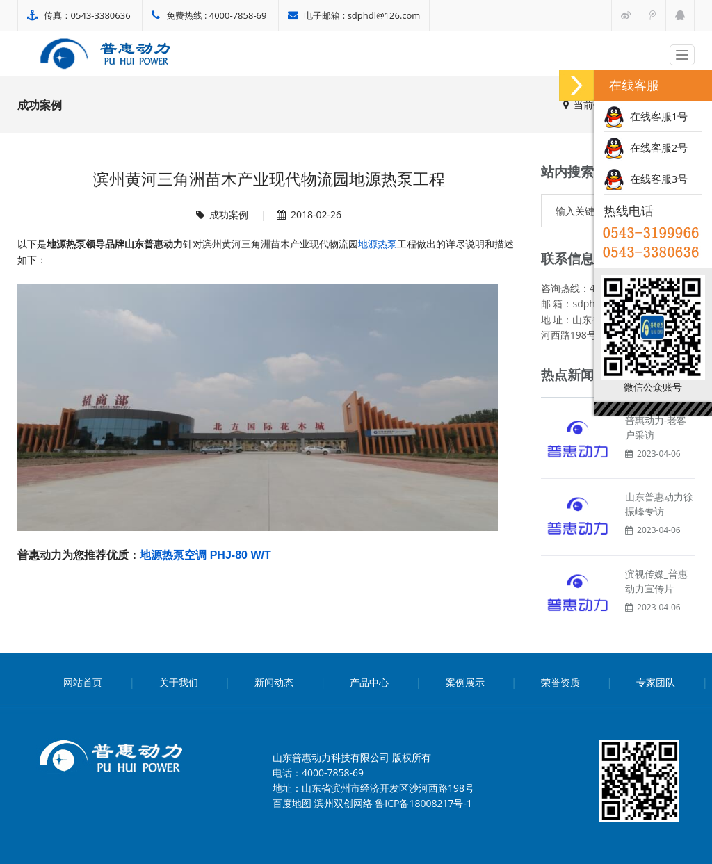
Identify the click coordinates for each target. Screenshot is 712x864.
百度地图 (292, 803)
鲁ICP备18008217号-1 (423, 803)
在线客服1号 (646, 116)
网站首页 (82, 682)
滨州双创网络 (343, 803)
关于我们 (178, 682)
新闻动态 (273, 682)
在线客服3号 (646, 179)
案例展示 (465, 682)
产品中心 (369, 682)
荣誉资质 (560, 682)
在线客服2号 (646, 147)
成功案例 (228, 214)
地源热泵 (377, 243)
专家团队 (655, 682)
